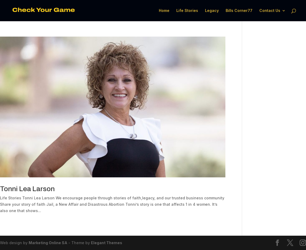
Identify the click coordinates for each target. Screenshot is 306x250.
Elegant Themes (106, 242)
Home (164, 11)
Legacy (212, 11)
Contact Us (269, 11)
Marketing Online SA (48, 242)
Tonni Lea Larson (27, 188)
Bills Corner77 (239, 11)
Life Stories (187, 11)
